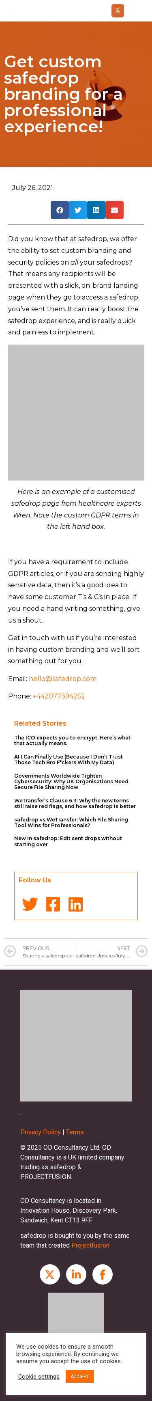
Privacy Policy (40, 1132)
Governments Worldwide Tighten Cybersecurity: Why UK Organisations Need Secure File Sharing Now (71, 782)
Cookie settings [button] (39, 1376)
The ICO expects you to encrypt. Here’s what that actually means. (72, 740)
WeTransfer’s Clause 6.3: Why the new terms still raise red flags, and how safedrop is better (75, 803)
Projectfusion (90, 1245)
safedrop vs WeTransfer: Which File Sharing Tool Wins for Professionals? (71, 822)
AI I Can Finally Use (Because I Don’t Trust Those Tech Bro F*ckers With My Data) (68, 759)
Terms (75, 1132)
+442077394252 (59, 696)
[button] (117, 10)
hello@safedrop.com (62, 679)
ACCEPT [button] (80, 1376)
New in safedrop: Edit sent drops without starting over (68, 841)
